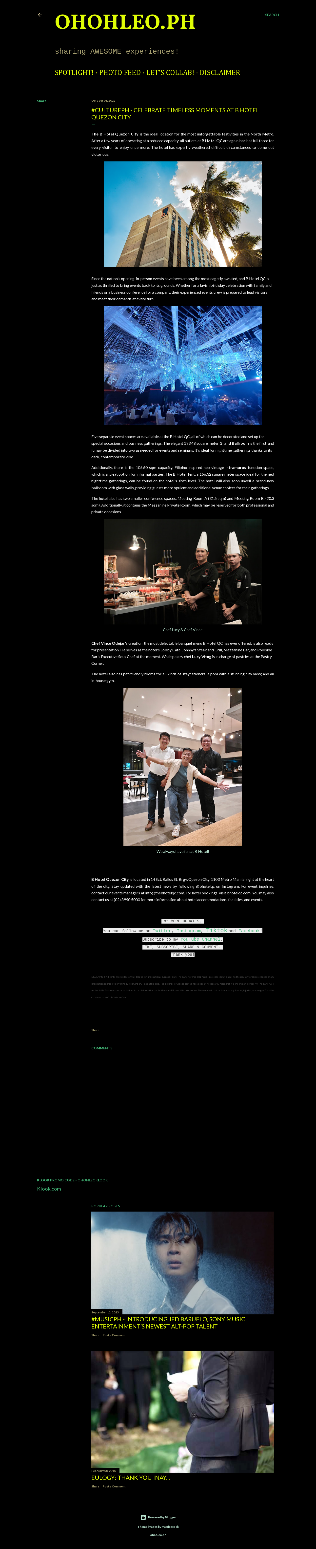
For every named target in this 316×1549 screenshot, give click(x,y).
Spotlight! (74, 73)
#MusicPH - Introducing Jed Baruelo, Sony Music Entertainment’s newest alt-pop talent (168, 1322)
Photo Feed (120, 73)
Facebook (249, 931)
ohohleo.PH (125, 23)
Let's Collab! (170, 73)
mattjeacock (170, 1526)
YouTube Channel (200, 939)
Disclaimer (220, 73)
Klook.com (49, 1189)
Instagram (189, 931)
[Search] (272, 15)
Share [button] (41, 101)
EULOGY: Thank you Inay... (130, 1477)
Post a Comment (114, 1335)
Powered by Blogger (158, 1517)
